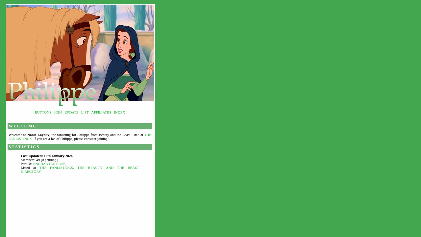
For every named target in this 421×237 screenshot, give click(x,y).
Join (58, 112)
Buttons (43, 112)
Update (71, 112)
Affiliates (101, 112)
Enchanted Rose (49, 164)
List (85, 112)
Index (119, 112)
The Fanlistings (56, 168)
